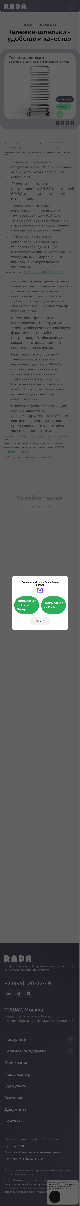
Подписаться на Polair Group (26, 605)
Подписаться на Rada (53, 605)
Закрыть (40, 621)
